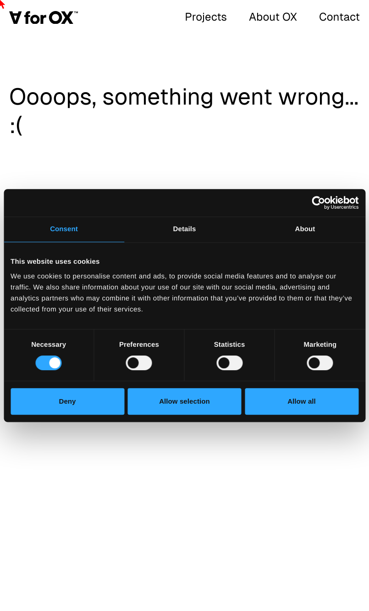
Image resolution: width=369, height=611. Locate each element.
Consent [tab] (64, 229)
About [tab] (305, 229)
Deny (67, 401)
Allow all (301, 401)
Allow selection (184, 401)
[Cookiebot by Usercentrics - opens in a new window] (318, 203)
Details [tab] (184, 229)
